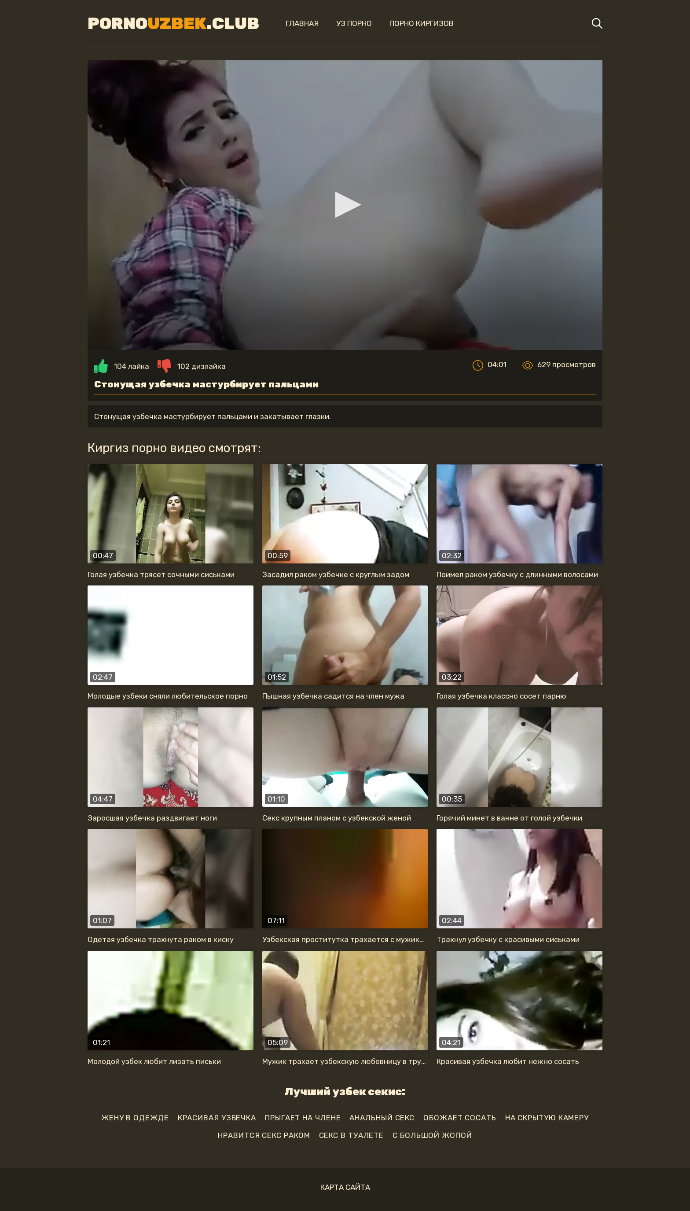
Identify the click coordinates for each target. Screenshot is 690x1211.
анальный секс (382, 1117)
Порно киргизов (421, 23)
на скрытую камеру (547, 1117)
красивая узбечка (217, 1117)
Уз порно (354, 23)
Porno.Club (173, 23)
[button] (345, 204)
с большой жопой (432, 1135)
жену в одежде (135, 1117)
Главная (302, 23)
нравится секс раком (264, 1135)
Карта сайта (345, 1187)
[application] (345, 205)
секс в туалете (351, 1135)
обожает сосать (459, 1117)
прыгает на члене (303, 1117)
